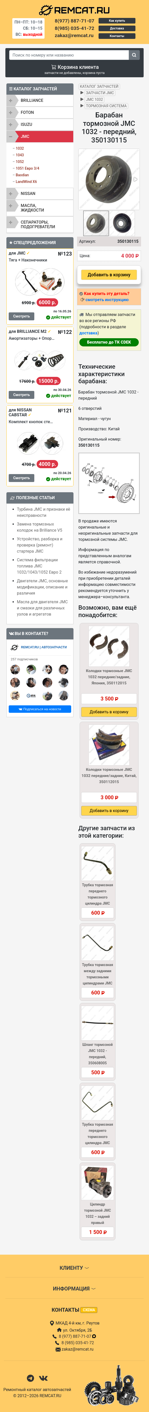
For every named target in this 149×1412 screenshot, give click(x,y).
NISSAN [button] (28, 193)
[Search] (69, 55)
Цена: (85, 255)
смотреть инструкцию (107, 299)
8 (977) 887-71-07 (78, 1336)
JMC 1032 (94, 99)
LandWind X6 (26, 182)
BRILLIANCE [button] (32, 100)
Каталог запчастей (99, 86)
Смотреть (21, 316)
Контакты (117, 36)
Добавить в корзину (109, 274)
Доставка (117, 28)
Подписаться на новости (40, 709)
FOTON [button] (27, 112)
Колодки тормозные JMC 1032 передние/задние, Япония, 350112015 (109, 677)
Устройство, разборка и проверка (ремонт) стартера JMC (39, 545)
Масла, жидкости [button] (32, 208)
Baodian (22, 175)
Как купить (117, 21)
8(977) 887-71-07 (74, 21)
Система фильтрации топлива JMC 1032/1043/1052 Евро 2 (39, 566)
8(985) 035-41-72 (74, 28)
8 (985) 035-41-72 (77, 1342)
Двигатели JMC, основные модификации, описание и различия (42, 587)
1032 (20, 148)
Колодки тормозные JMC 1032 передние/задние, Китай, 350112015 (109, 775)
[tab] (39, 100)
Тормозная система (106, 106)
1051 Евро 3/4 (27, 168)
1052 (20, 162)
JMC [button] (25, 136)
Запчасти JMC (100, 93)
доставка (88, 333)
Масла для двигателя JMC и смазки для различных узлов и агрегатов (42, 608)
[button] (135, 179)
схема (89, 1310)
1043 (20, 155)
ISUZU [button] (26, 124)
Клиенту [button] (74, 1268)
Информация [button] (74, 1289)
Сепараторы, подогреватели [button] (38, 224)
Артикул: (87, 241)
